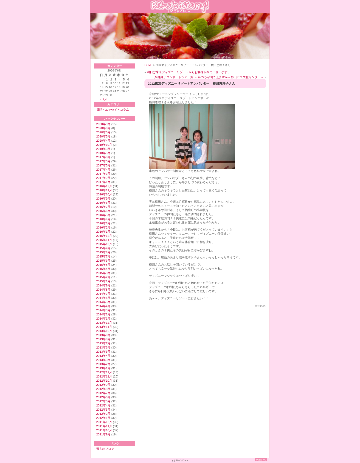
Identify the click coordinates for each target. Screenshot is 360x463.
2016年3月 (103, 223)
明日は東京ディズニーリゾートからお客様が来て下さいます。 (189, 72)
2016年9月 (103, 198)
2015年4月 (103, 269)
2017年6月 (103, 161)
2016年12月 (104, 186)
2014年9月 (103, 285)
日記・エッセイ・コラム (112, 109)
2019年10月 (104, 144)
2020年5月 (103, 136)
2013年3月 (103, 360)
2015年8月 (103, 252)
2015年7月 (103, 256)
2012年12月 (104, 372)
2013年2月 (103, 364)
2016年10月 (104, 194)
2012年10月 (104, 380)
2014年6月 (103, 298)
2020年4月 (103, 140)
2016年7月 (103, 207)
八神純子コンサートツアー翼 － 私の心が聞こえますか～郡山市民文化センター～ (209, 77)
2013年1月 (103, 368)
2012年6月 (103, 397)
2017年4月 (103, 169)
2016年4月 (103, 219)
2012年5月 (103, 401)
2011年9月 (103, 434)
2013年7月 (103, 343)
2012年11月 (104, 376)
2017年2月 (103, 178)
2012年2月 (103, 413)
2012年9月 (103, 384)
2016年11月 (104, 190)
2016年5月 (103, 215)
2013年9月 (103, 335)
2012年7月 (103, 393)
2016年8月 (103, 202)
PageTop (261, 459)
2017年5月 (103, 165)
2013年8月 (103, 339)
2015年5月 (103, 264)
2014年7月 (103, 293)
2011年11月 (104, 426)
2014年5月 (103, 302)
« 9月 (103, 99)
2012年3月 (103, 409)
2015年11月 (104, 240)
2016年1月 (103, 231)
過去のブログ (105, 449)
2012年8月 (103, 389)
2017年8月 (103, 157)
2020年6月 (103, 132)
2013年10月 (104, 331)
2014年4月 (103, 306)
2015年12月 (104, 235)
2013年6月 (103, 347)
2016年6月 (103, 211)
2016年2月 (103, 227)
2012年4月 (103, 405)
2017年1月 (103, 182)
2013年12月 (104, 322)
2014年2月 (103, 314)
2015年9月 (103, 248)
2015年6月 (103, 260)
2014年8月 (103, 289)
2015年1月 (103, 281)
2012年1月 (103, 418)
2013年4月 (103, 355)
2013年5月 (103, 351)
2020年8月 (103, 128)
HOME (148, 64)
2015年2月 (103, 277)
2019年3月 (103, 149)
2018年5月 (103, 153)
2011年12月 (104, 422)
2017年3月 (103, 173)
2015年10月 (104, 244)
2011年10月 (104, 430)
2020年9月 (103, 124)
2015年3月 (103, 273)
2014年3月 (103, 310)
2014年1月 (103, 318)
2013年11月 (104, 327)
